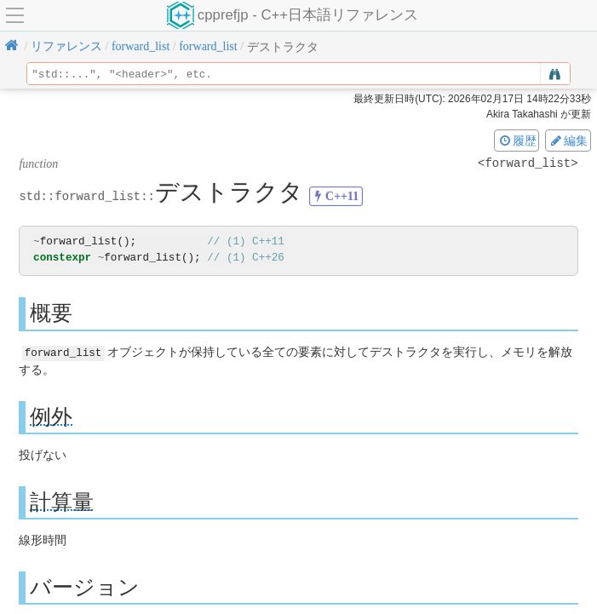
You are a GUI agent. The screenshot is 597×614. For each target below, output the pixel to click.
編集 (568, 140)
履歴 (517, 140)
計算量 (62, 501)
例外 (51, 416)
